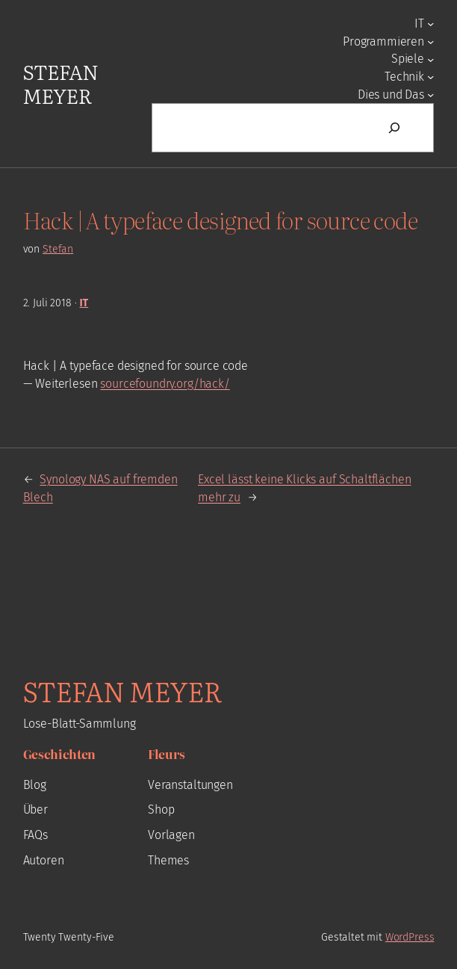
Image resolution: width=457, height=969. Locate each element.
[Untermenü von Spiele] (430, 58)
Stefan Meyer (61, 83)
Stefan (58, 249)
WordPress (410, 937)
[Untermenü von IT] (430, 23)
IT (84, 303)
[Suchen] (394, 128)
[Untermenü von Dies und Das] (430, 94)
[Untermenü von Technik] (430, 76)
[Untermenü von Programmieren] (430, 41)
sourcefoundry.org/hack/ (164, 384)
